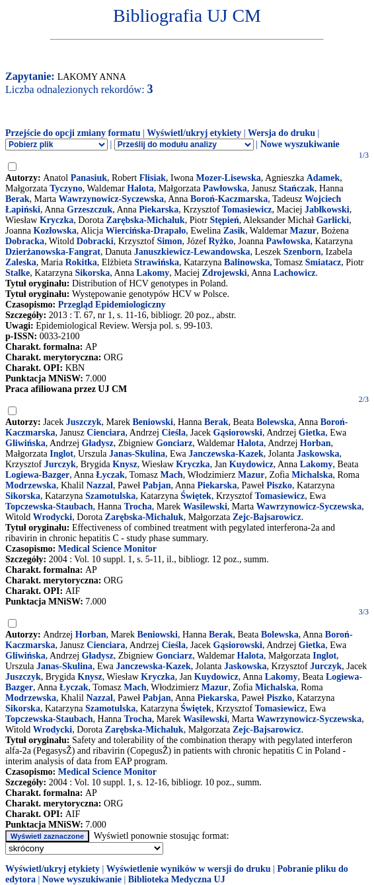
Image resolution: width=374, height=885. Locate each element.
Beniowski (152, 422)
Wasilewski (205, 506)
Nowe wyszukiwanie (300, 144)
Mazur (303, 231)
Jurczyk (60, 464)
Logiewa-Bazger (37, 475)
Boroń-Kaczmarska (229, 199)
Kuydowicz (251, 464)
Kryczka (56, 220)
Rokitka (81, 262)
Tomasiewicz (247, 209)
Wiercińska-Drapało (146, 231)
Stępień (224, 220)
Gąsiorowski (237, 433)
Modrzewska (30, 485)
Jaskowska (318, 454)
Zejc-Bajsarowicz (267, 517)
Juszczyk (84, 422)
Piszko (279, 485)
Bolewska (275, 422)
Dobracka (24, 241)
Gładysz (98, 443)
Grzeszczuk (89, 209)
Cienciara (106, 433)
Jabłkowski (327, 209)
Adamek (323, 178)
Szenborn (302, 252)
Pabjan (157, 485)
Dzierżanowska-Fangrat (52, 252)
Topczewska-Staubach (49, 506)
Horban (315, 443)
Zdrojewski (224, 273)
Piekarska (158, 209)
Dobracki (95, 241)
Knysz (124, 464)
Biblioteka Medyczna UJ (176, 879)
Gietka (312, 433)
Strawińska (156, 262)
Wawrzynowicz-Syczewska (111, 199)
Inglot (61, 454)
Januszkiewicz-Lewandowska (192, 252)
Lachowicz (295, 273)
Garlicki (332, 220)
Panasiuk (89, 178)
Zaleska (20, 262)
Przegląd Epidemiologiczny (112, 305)
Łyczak (110, 475)
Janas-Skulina (137, 454)
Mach (171, 475)
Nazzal (100, 485)
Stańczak (297, 188)
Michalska (311, 475)
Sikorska (92, 273)
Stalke (17, 273)
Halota (140, 188)
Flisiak (152, 178)
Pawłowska (225, 188)
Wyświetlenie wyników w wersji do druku (188, 869)
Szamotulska (110, 496)
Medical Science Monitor (107, 549)
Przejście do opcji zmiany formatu (73, 133)
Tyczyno (66, 188)
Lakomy (152, 273)
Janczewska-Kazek (226, 454)
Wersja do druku (281, 133)
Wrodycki (52, 517)
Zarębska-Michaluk (145, 220)
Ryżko (221, 241)
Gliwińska (25, 443)
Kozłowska (54, 231)
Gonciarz (174, 443)
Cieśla (173, 433)
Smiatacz (323, 262)
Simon (169, 241)
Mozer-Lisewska (228, 178)
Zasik (234, 231)
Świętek (195, 496)
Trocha (138, 506)
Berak (17, 199)
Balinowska (247, 262)
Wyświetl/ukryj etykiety (194, 133)
